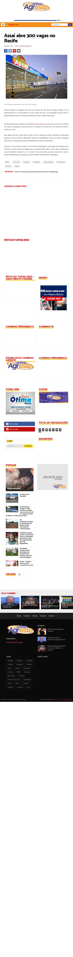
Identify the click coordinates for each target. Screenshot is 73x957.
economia (16, 162)
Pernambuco (61, 162)
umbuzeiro (27, 668)
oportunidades (48, 162)
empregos (36, 162)
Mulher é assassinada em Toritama (55, 630)
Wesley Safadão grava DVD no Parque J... (30, 605)
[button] (3, 24)
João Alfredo (27, 680)
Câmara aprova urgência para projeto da (47, 605)
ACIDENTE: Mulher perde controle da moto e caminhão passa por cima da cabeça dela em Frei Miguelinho (26, 538)
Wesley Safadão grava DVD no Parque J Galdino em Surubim (56, 648)
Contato (51, 616)
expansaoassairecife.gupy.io (47, 124)
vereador (27, 672)
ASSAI (7, 162)
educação (20, 664)
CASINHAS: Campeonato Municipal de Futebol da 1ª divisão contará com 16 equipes (26, 553)
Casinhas (27, 616)
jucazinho (20, 687)
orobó (10, 683)
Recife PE (8, 166)
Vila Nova (10, 687)
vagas (17, 166)
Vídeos (35, 616)
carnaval (10, 672)
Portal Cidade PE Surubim (14, 642)
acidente (19, 660)
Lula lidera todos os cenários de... (9, 606)
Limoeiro (26, 683)
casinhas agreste (25, 46)
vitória (17, 683)
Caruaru (17, 668)
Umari (28, 687)
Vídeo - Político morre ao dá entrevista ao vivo (26, 563)
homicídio (29, 660)
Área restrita (13, 488)
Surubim (43, 616)
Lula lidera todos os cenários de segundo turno (56, 638)
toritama (21, 676)
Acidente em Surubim (24, 495)
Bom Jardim (11, 676)
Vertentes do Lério (14, 680)
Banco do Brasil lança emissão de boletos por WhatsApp (36, 172)
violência (29, 664)
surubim (10, 664)
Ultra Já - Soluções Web (63, 699)
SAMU (18, 672)
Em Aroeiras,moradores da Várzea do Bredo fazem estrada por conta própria (26, 524)
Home (19, 616)
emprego (26, 162)
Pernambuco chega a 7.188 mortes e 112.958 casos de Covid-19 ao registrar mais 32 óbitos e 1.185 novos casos (19, 511)
